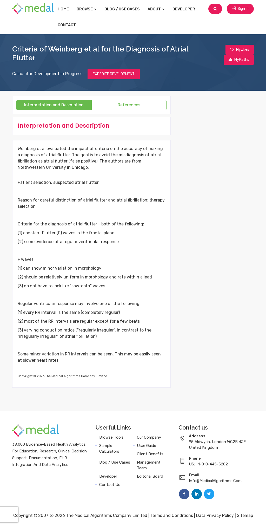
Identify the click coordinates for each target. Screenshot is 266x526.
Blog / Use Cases (127, 9)
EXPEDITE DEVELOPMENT (114, 75)
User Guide (146, 446)
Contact (72, 25)
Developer (189, 9)
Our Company (149, 438)
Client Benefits (150, 454)
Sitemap (245, 516)
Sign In (240, 9)
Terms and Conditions (171, 516)
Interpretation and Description (54, 105)
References (129, 105)
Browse (92, 9)
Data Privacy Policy (215, 516)
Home (68, 9)
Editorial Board (150, 477)
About (161, 9)
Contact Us (109, 485)
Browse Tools (111, 438)
